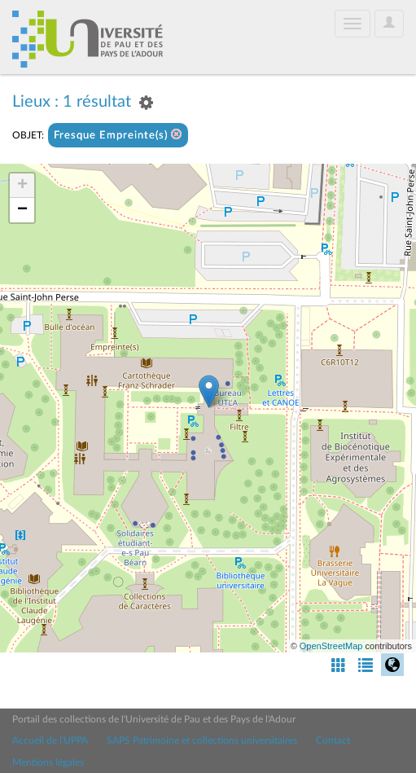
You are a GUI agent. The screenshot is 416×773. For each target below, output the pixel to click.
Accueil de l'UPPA (50, 740)
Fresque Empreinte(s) (118, 135)
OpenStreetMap (331, 646)
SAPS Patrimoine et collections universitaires (202, 740)
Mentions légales (48, 762)
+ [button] (22, 185)
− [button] (22, 210)
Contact (333, 740)
